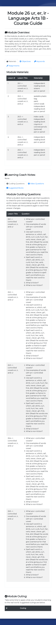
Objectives (25, 61)
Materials (11, 61)
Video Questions (36, 184)
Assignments (13, 66)
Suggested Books (15, 188)
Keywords (39, 61)
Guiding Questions (15, 184)
